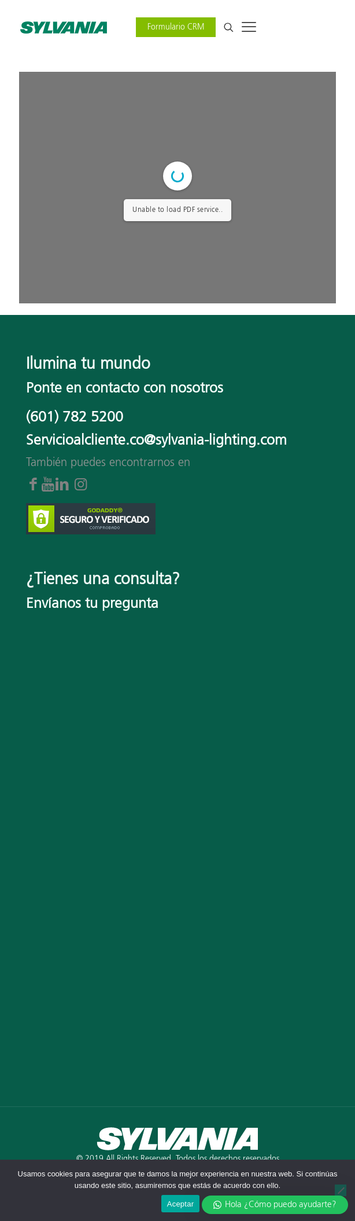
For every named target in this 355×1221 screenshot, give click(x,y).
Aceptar (180, 1204)
